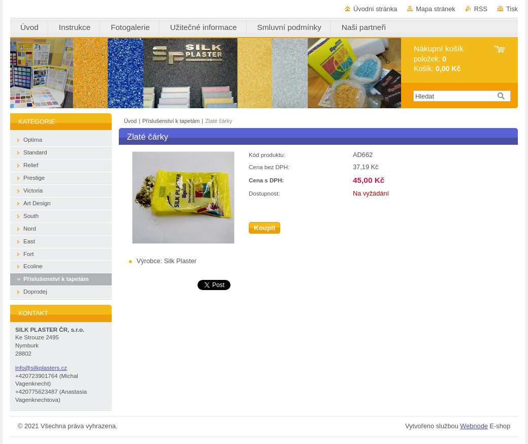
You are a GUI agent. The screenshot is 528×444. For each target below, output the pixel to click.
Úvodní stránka (375, 9)
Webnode (474, 426)
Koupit (264, 228)
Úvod (130, 121)
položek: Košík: (439, 59)
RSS (480, 9)
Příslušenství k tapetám (171, 121)
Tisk (512, 9)
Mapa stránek (435, 9)
